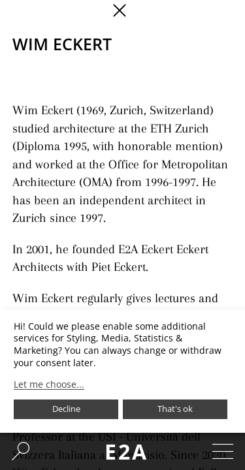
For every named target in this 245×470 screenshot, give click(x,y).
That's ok (175, 409)
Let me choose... (49, 384)
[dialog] (122, 371)
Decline (66, 409)
